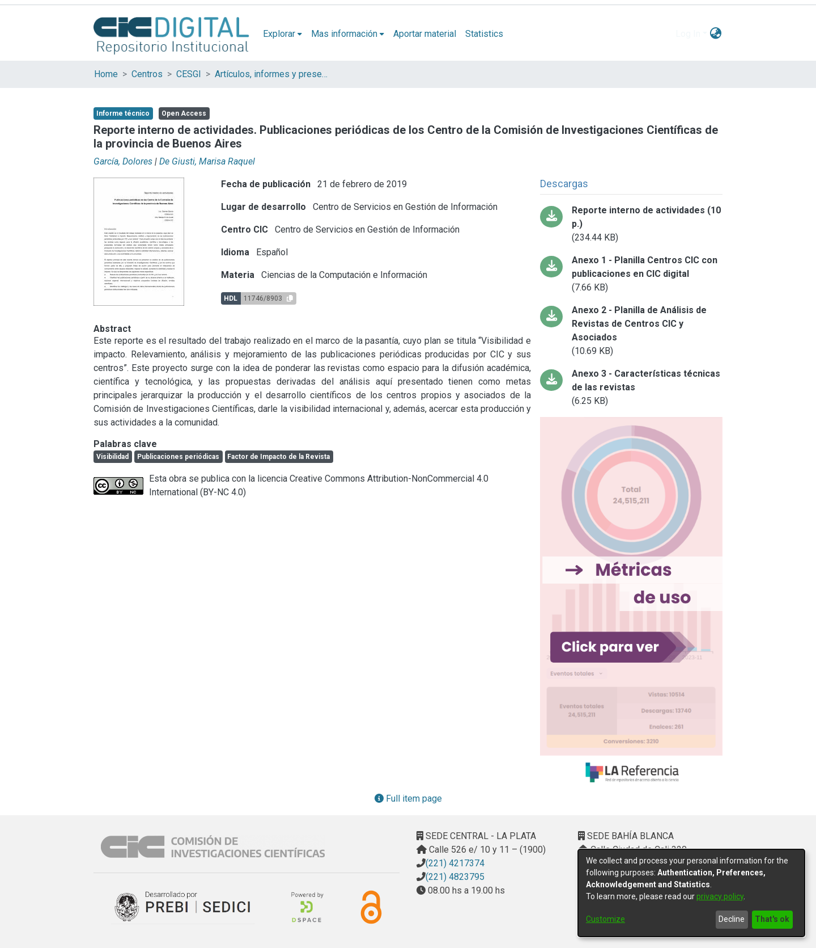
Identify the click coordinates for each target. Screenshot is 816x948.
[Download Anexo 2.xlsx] (631, 331)
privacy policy (719, 896)
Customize (605, 919)
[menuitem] (282, 34)
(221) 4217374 (455, 863)
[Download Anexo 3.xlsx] (631, 387)
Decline (732, 919)
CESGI (188, 74)
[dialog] (691, 893)
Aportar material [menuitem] (424, 33)
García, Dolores (123, 161)
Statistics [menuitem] (484, 33)
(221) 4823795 (455, 876)
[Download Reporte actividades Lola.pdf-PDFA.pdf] (631, 224)
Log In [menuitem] (687, 33)
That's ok (772, 919)
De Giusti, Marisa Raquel (207, 161)
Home (106, 74)
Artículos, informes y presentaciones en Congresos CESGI (271, 74)
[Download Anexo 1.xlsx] (631, 274)
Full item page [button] (408, 798)
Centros (147, 74)
